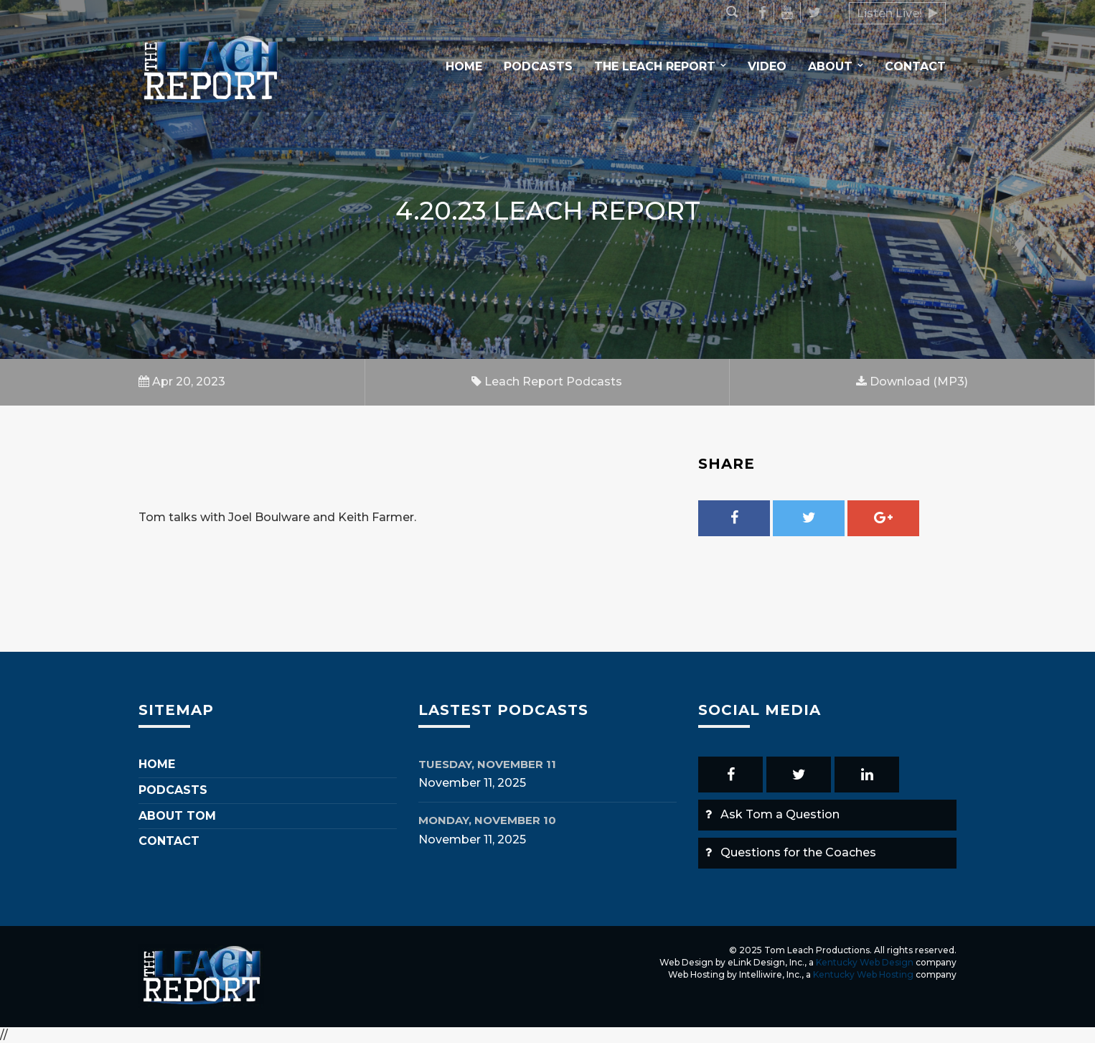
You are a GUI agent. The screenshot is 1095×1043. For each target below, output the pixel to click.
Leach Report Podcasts (546, 381)
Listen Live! (897, 13)
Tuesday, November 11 (487, 764)
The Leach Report (654, 66)
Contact (915, 66)
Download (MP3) (912, 381)
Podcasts (538, 66)
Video (767, 66)
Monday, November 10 (487, 820)
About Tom (177, 816)
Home (464, 66)
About (830, 66)
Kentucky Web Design (864, 962)
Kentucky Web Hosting (863, 974)
